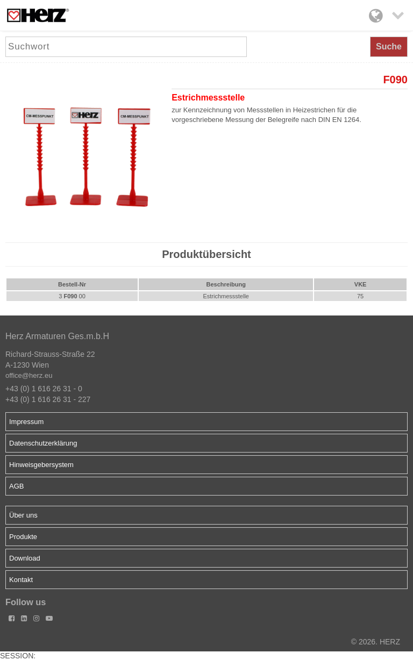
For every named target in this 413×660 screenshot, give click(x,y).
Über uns (23, 515)
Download (24, 558)
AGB (16, 486)
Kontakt (21, 580)
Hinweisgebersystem (41, 465)
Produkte (23, 537)
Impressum (26, 422)
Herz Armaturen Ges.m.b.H (57, 336)
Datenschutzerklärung (43, 443)
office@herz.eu (28, 375)
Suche (389, 46)
